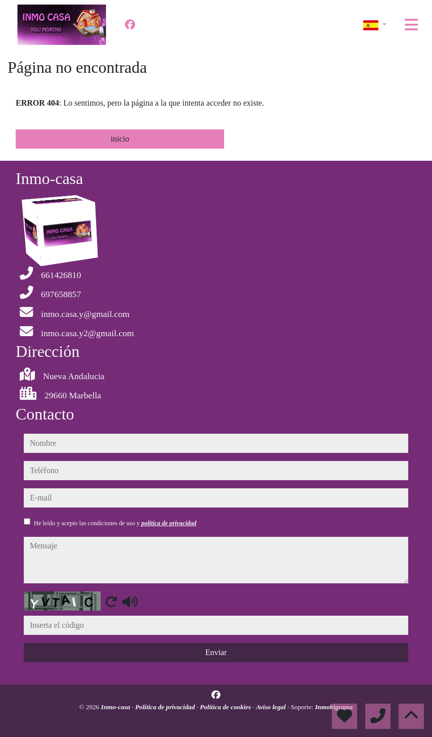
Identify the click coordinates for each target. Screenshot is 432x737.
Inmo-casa (116, 707)
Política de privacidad (165, 707)
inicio (120, 138)
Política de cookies (226, 707)
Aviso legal (271, 707)
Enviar (216, 652)
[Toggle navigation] (411, 24)
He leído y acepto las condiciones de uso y (115, 523)
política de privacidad (168, 523)
